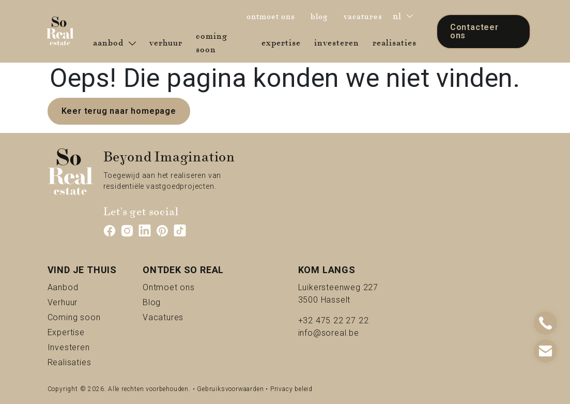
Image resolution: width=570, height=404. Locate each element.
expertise (283, 42)
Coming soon (82, 316)
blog (322, 16)
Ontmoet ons (183, 286)
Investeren (82, 346)
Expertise (82, 331)
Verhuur (81, 301)
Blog (163, 301)
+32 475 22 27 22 (333, 320)
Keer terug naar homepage (118, 111)
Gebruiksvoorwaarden (230, 389)
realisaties (397, 42)
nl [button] (403, 16)
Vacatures (183, 316)
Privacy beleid (291, 389)
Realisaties (82, 361)
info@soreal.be (328, 333)
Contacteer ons (474, 31)
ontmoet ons (273, 16)
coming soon (224, 43)
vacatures (366, 16)
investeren (338, 42)
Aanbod (81, 286)
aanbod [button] (114, 43)
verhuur (168, 42)
